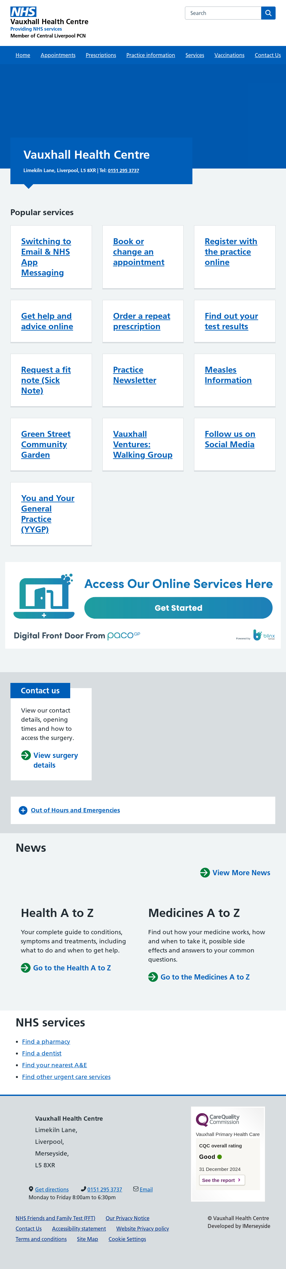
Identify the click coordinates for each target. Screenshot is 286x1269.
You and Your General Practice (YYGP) (47, 514)
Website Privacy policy (142, 1228)
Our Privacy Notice (128, 1218)
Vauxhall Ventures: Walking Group (143, 444)
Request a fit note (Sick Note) (46, 380)
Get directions (52, 1189)
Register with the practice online (231, 251)
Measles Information (228, 374)
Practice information (150, 55)
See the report (218, 1180)
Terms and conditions (41, 1239)
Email (146, 1189)
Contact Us (268, 55)
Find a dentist (41, 1053)
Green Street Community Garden (46, 444)
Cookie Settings (127, 1239)
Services (195, 55)
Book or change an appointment (138, 251)
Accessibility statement (79, 1228)
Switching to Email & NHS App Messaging (46, 257)
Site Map (87, 1239)
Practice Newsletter (134, 374)
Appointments (58, 55)
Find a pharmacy (46, 1041)
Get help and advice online (47, 321)
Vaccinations (229, 55)
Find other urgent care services (66, 1077)
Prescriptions (101, 55)
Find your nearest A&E (54, 1065)
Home (23, 55)
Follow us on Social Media (230, 439)
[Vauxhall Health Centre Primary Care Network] (49, 23)
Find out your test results (231, 321)
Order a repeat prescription (141, 321)
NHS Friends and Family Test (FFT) (55, 1218)
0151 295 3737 (123, 170)
